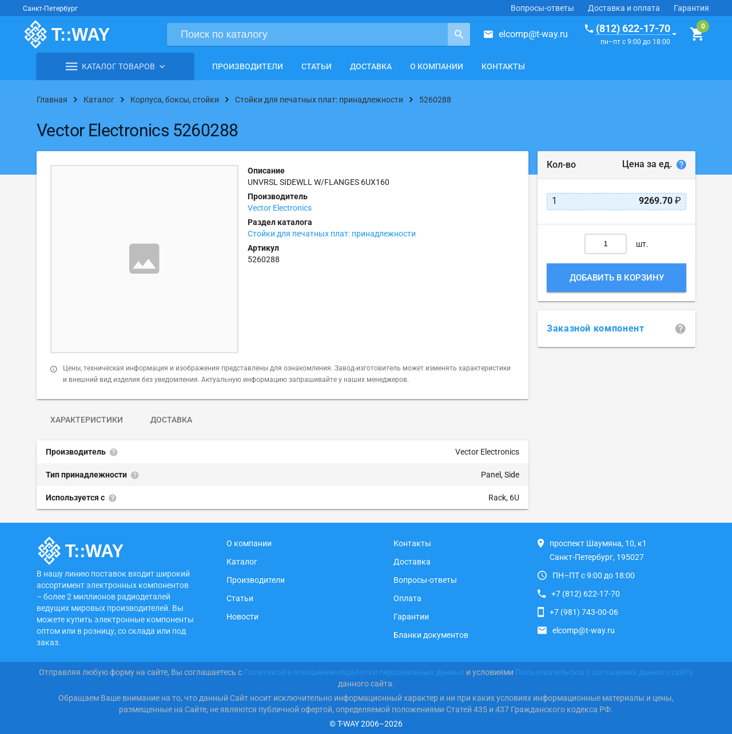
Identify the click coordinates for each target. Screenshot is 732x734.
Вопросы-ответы (542, 8)
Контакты (503, 66)
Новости (242, 616)
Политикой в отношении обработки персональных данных (354, 672)
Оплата (407, 598)
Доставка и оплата (624, 8)
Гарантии (411, 616)
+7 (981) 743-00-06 (584, 612)
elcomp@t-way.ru (533, 34)
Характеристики (86, 419)
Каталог (241, 561)
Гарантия (691, 8)
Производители (247, 66)
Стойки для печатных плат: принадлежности (332, 233)
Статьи (316, 66)
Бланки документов (430, 635)
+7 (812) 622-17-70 (585, 593)
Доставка (371, 66)
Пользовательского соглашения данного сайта (604, 672)
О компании (436, 66)
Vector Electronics (280, 207)
